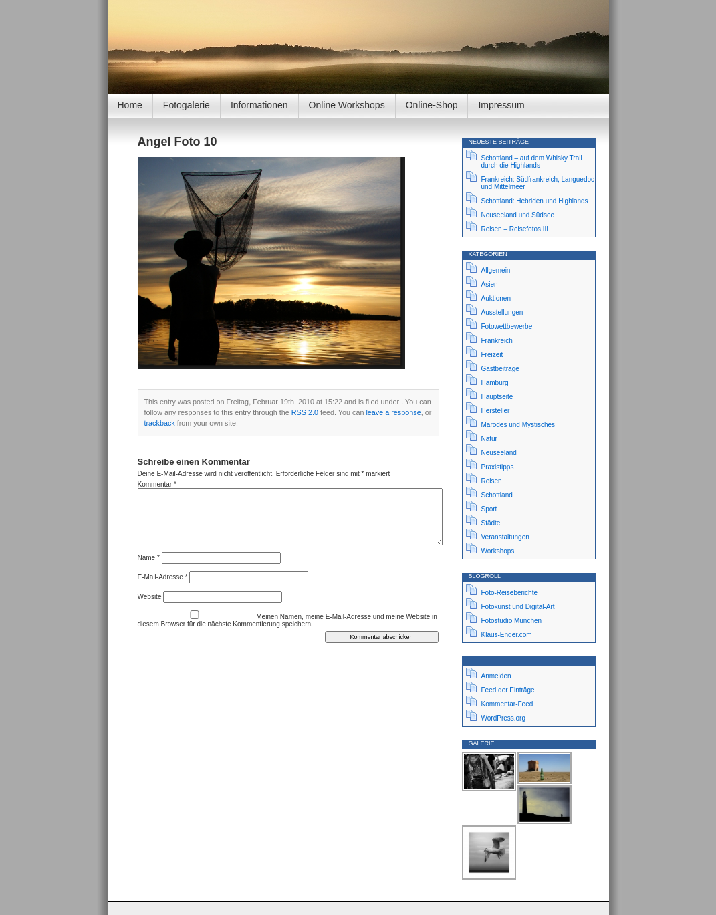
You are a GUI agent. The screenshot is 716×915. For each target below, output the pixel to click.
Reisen (491, 481)
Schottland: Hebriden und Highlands (534, 201)
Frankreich (497, 340)
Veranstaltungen (505, 537)
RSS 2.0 (304, 412)
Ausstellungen (502, 312)
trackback (159, 423)
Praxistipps (497, 467)
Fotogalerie (186, 105)
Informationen (259, 105)
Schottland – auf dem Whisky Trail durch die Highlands (531, 161)
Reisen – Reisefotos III (515, 229)
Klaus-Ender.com (506, 634)
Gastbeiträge (500, 368)
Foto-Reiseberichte (509, 592)
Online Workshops (347, 105)
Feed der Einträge (508, 690)
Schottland (497, 495)
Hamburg (495, 382)
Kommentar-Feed (507, 704)
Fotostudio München (511, 620)
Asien (489, 284)
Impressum (501, 105)
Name (149, 557)
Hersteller (495, 410)
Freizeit (492, 354)
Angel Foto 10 (177, 141)
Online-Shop (432, 105)
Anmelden (496, 676)
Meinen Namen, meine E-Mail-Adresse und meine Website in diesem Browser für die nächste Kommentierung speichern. (287, 620)
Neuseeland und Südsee (518, 215)
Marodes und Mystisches (518, 424)
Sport (489, 509)
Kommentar (157, 484)
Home (130, 105)
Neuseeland (499, 452)
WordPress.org (503, 718)
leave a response (393, 412)
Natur (489, 438)
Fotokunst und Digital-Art (518, 606)
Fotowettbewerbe (507, 326)
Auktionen (496, 298)
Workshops (498, 551)
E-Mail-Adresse (163, 577)
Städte (491, 523)
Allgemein (496, 270)
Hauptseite (497, 396)
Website (150, 596)
